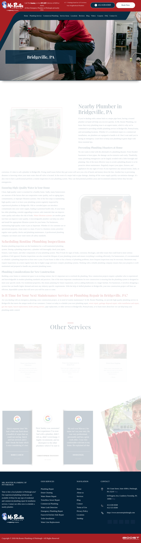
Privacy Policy (82, 511)
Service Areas (64, 16)
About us (80, 493)
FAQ (106, 16)
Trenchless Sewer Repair (50, 500)
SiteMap (80, 518)
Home (26, 16)
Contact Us (113, 16)
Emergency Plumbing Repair (52, 511)
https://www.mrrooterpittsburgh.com (121, 513)
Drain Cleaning (47, 493)
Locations (74, 16)
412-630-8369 (104, 5)
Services (80, 496)
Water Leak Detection (49, 507)
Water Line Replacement (50, 522)
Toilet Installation (47, 518)
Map (116, 492)
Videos (93, 16)
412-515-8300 (112, 508)
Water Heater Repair (48, 496)
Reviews (82, 16)
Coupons (100, 16)
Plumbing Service (36, 16)
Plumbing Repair (47, 489)
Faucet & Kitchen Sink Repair (52, 515)
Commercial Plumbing (50, 16)
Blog (87, 16)
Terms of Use (82, 507)
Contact (80, 504)
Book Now (125, 5)
